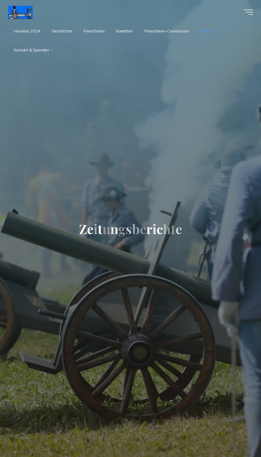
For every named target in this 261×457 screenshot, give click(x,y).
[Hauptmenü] (248, 12)
